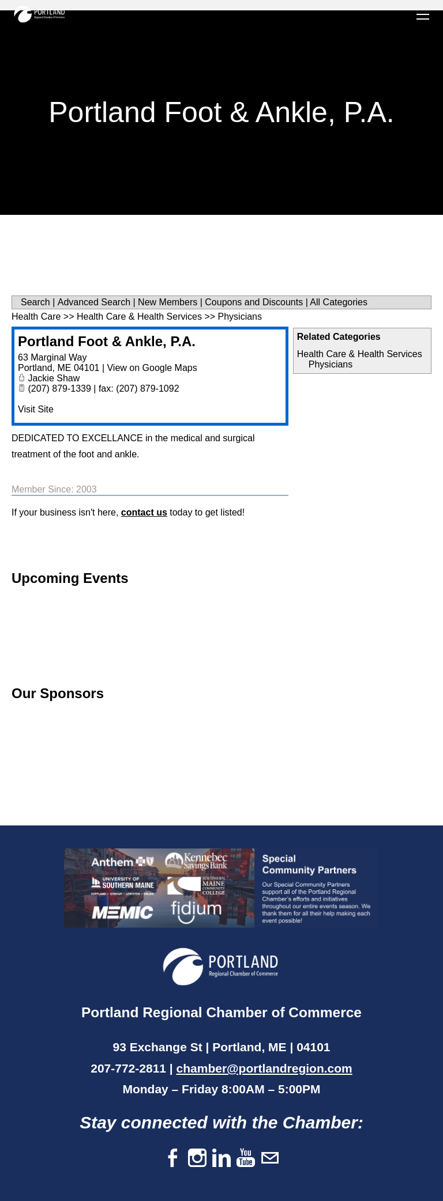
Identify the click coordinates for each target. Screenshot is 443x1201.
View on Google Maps (152, 368)
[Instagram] (197, 1158)
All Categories (338, 302)
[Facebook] (173, 1158)
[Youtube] (245, 1158)
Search (35, 302)
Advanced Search (94, 302)
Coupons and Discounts (254, 302)
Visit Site (36, 409)
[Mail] (270, 1158)
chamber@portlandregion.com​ (264, 1068)
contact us (144, 512)
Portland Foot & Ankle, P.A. (107, 341)
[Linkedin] (221, 1158)
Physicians (330, 364)
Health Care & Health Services (359, 354)
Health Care (36, 316)
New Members (167, 302)
